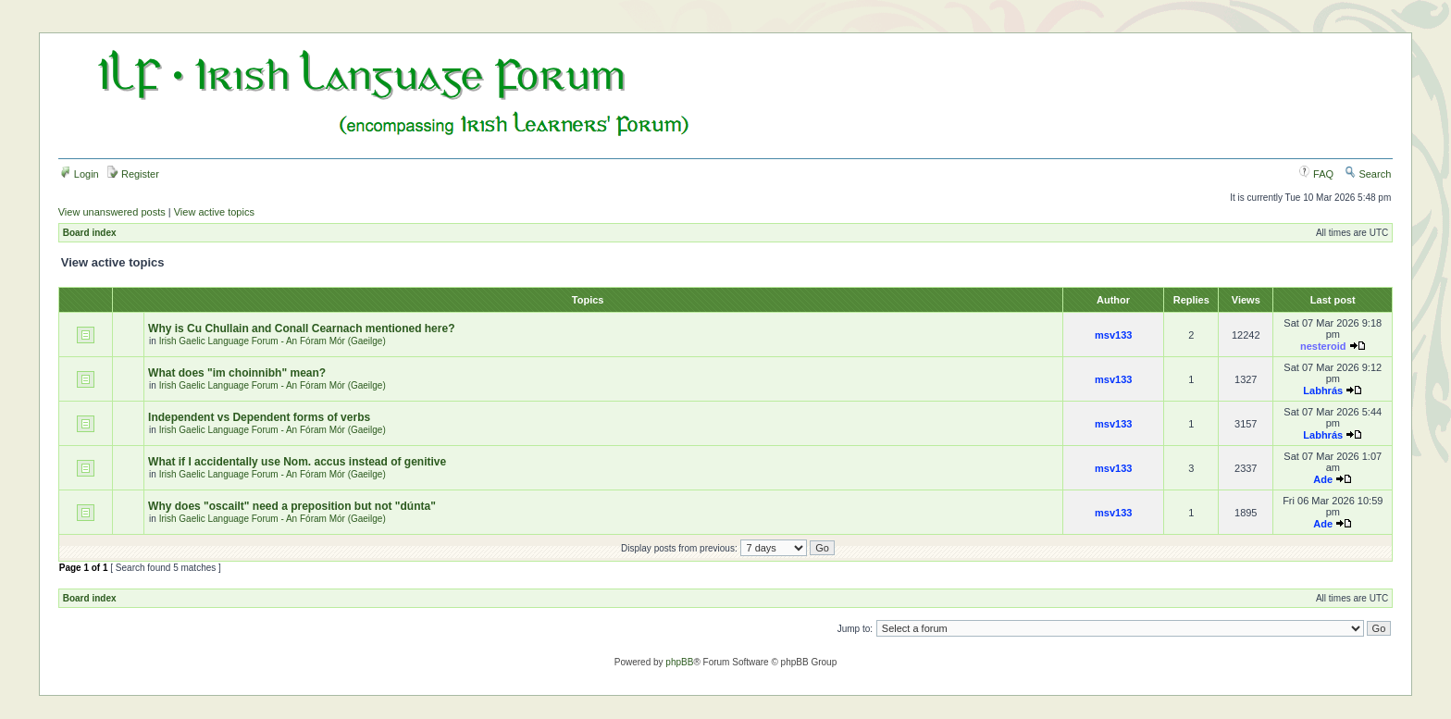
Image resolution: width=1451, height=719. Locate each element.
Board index (90, 233)
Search (1368, 174)
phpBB (679, 662)
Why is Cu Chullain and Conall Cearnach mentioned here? (301, 328)
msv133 (1113, 335)
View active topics (214, 211)
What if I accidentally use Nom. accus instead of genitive (297, 461)
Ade (1323, 479)
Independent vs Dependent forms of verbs (259, 417)
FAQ (1316, 174)
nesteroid (1323, 346)
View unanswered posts (112, 211)
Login (79, 174)
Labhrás (1323, 390)
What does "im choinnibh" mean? (237, 372)
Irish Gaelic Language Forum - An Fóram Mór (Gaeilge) (272, 341)
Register (133, 174)
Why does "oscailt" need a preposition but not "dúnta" (292, 506)
